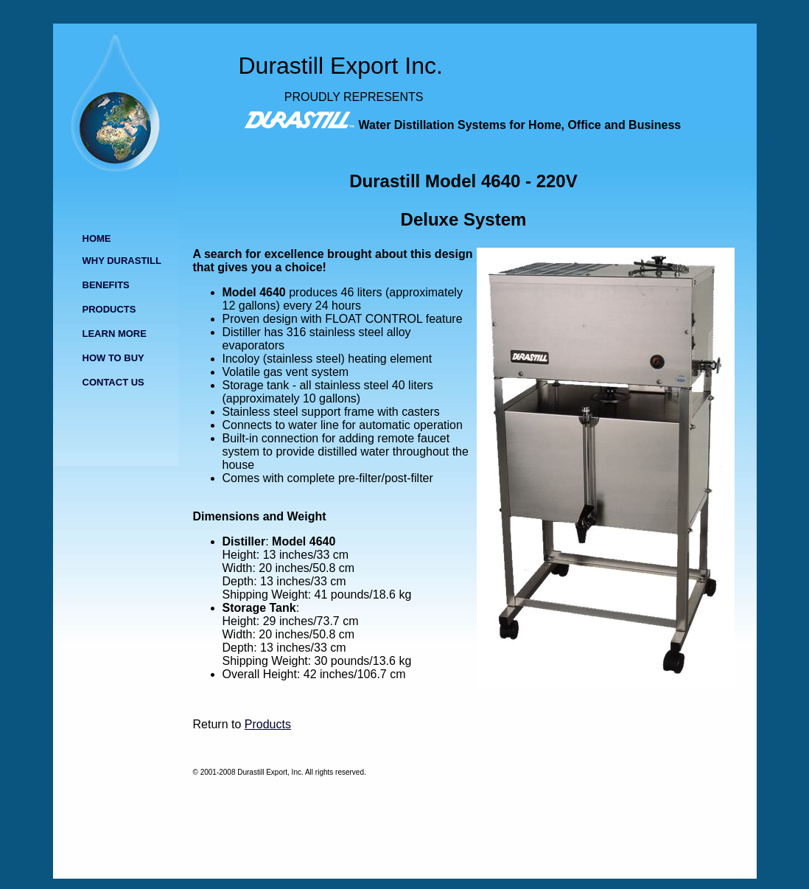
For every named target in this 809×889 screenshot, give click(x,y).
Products (268, 724)
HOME (97, 238)
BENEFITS (106, 284)
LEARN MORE (115, 333)
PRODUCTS (109, 309)
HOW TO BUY (113, 357)
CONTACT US (113, 382)
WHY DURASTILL (122, 260)
